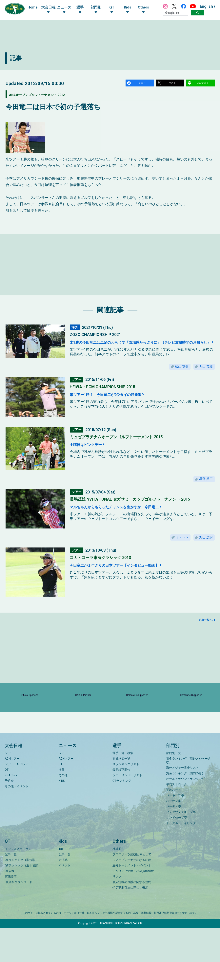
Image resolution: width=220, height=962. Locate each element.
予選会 (9, 815)
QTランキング (121, 815)
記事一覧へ (205, 633)
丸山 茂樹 (203, 373)
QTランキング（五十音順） (23, 899)
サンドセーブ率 (176, 852)
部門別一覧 (173, 787)
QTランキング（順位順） (21, 894)
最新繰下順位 (121, 804)
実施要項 (11, 911)
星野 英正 (203, 488)
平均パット (173, 824)
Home (32, 7)
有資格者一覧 (121, 793)
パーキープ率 (175, 829)
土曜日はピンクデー (91, 452)
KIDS (62, 815)
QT (7, 804)
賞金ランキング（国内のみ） (185, 807)
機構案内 (118, 883)
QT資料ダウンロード (18, 916)
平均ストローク (176, 818)
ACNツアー (12, 793)
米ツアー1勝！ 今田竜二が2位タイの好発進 (118, 402)
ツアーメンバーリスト (127, 809)
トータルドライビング (181, 857)
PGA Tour (11, 809)
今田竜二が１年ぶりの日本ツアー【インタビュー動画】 (130, 578)
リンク (116, 911)
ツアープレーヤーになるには (131, 894)
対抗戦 (63, 894)
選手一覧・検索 (122, 787)
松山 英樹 (175, 373)
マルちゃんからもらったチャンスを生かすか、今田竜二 (131, 517)
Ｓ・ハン (176, 549)
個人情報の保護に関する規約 (131, 916)
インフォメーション (18, 883)
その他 (63, 809)
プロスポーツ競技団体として (131, 888)
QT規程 (9, 905)
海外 (62, 804)
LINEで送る (203, 83)
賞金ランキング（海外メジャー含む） (188, 794)
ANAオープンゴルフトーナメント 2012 (52, 96)
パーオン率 (173, 835)
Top (61, 883)
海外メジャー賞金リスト (182, 802)
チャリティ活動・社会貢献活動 (133, 905)
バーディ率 (173, 840)
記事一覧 (11, 888)
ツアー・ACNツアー (18, 798)
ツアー (9, 787)
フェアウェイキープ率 (181, 846)
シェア (143, 83)
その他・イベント (17, 820)
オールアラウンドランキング (185, 813)
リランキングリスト (125, 798)
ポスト (173, 83)
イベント (64, 899)
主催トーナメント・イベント (131, 899)
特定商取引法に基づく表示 (130, 922)
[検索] (175, 13)
